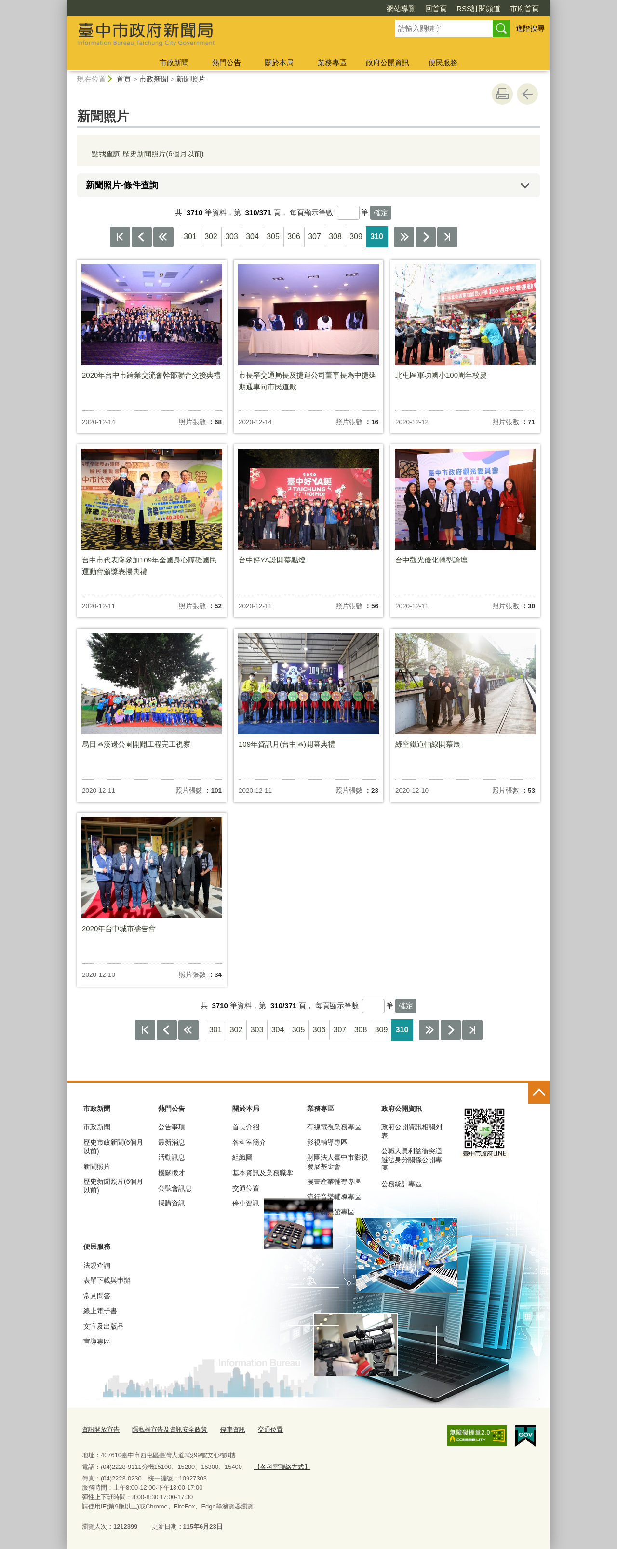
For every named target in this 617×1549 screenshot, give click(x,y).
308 (335, 237)
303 (231, 237)
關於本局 (279, 62)
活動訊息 (171, 1157)
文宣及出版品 (103, 1326)
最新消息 (171, 1142)
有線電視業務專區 (334, 1127)
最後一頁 (447, 237)
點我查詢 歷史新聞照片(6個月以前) (148, 154)
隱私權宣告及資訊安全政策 (169, 1429)
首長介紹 (245, 1127)
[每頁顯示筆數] (348, 213)
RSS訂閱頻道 (478, 8)
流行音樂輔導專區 (334, 1197)
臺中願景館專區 (330, 1212)
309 (355, 237)
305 (273, 237)
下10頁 (404, 237)
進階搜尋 (530, 28)
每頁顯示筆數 (311, 212)
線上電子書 (100, 1311)
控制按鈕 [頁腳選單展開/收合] (539, 1093)
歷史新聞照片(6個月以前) (113, 1186)
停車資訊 (245, 1203)
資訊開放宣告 (101, 1429)
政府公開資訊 (387, 62)
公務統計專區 (401, 1184)
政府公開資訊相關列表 (411, 1131)
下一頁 (426, 237)
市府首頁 (524, 8)
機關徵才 (171, 1173)
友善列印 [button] (502, 94)
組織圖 (242, 1157)
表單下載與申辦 (107, 1280)
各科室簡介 (249, 1142)
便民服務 (443, 62)
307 (314, 237)
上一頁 (142, 237)
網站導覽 (401, 8)
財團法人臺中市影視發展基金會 (337, 1161)
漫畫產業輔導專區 (334, 1181)
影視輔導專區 (327, 1142)
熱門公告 (226, 62)
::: (63, 4)
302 (210, 237)
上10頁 (163, 237)
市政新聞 (174, 62)
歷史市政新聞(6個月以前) (113, 1146)
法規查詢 (96, 1265)
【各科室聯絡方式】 (282, 1465)
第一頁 (120, 237)
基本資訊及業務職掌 (262, 1173)
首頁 (124, 79)
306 (293, 237)
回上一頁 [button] (527, 94)
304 (252, 237)
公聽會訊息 (175, 1188)
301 (190, 237)
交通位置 (245, 1188)
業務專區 (332, 62)
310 (376, 237)
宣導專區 (96, 1341)
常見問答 (96, 1296)
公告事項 (171, 1127)
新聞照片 (190, 79)
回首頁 (436, 8)
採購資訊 (171, 1203)
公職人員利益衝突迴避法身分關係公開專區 (411, 1159)
